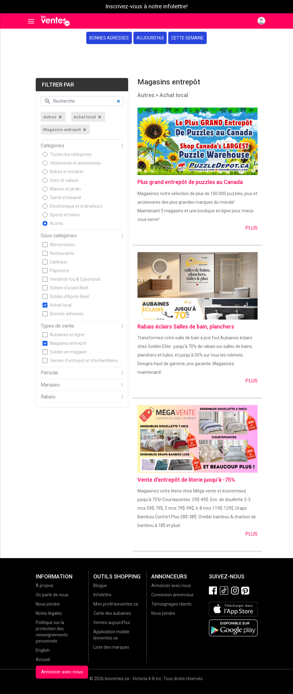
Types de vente (57, 326)
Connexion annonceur (172, 594)
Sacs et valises (64, 180)
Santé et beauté (65, 197)
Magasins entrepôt (68, 343)
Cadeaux (58, 261)
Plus (251, 228)
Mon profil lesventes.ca (115, 604)
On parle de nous (52, 594)
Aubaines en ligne (67, 334)
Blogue (100, 585)
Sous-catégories (59, 236)
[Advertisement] (146, 61)
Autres (56, 223)
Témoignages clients (171, 604)
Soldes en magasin (68, 351)
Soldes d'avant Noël (69, 287)
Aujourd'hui (150, 37)
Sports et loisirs (65, 214)
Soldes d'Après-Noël (69, 296)
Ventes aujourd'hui (111, 622)
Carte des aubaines (112, 613)
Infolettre (102, 594)
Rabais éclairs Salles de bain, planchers (185, 326)
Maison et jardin (65, 188)
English (43, 650)
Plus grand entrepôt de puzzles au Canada (190, 182)
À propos (44, 585)
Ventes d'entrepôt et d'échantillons (84, 360)
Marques (50, 385)
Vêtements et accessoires (75, 163)
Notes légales (49, 613)
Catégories (52, 146)
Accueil (43, 659)
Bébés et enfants (66, 171)
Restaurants (62, 253)
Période (49, 373)
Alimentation (62, 244)
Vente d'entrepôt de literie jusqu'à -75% (186, 479)
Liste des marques (111, 647)
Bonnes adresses (109, 37)
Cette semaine (187, 37)
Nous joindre (48, 604)
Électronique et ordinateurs (76, 206)
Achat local (60, 305)
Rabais (48, 397)
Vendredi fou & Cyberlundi (75, 279)
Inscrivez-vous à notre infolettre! (146, 6)
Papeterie (59, 270)
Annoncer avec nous (62, 672)
